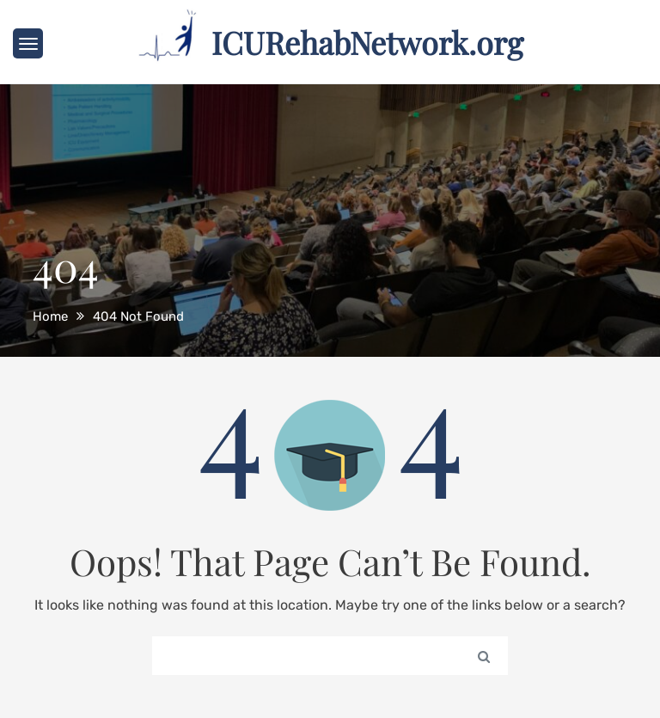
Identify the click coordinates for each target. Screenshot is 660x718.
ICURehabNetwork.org (367, 42)
